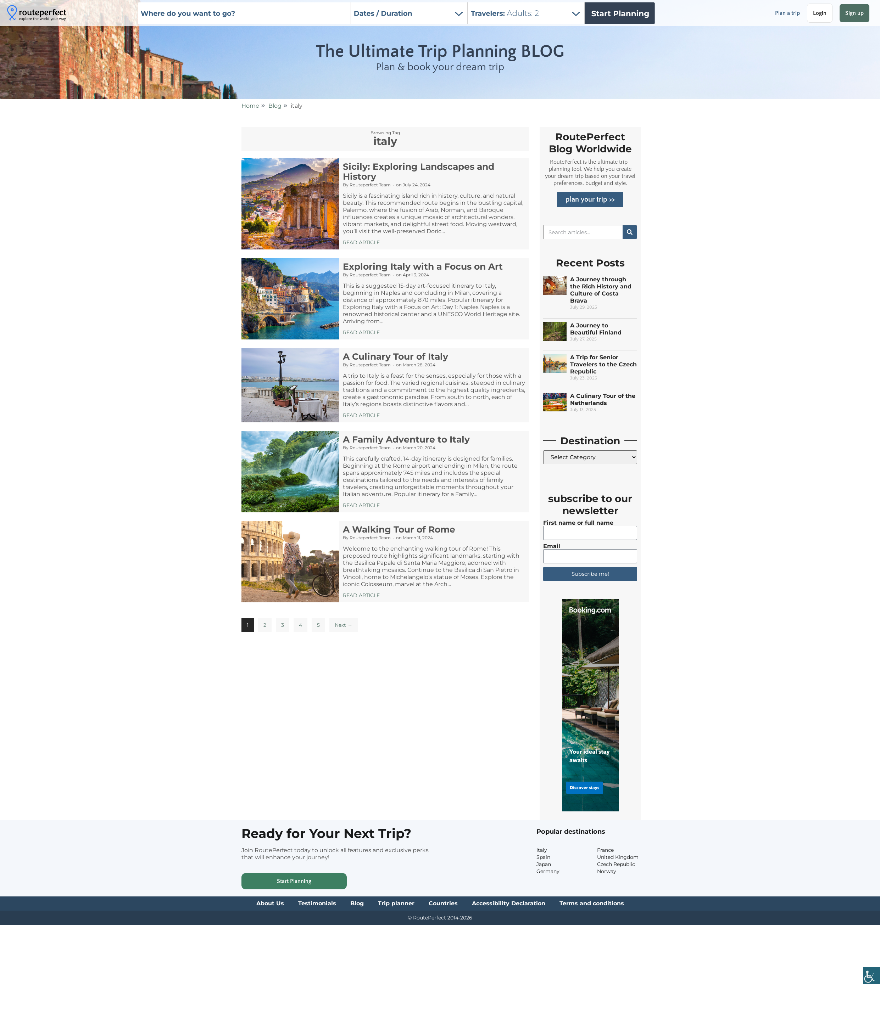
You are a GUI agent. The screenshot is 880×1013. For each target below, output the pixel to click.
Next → (343, 625)
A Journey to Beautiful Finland (596, 329)
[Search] (630, 232)
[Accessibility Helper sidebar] (871, 976)
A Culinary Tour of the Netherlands (602, 399)
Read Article (361, 242)
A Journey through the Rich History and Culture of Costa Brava (600, 290)
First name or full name (578, 523)
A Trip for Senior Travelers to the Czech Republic (603, 364)
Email (551, 546)
